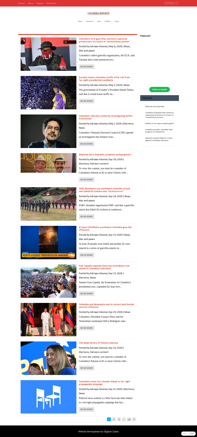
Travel (116, 20)
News (80, 20)
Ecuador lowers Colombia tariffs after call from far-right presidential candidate (104, 77)
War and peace (87, 49)
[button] (188, 433)
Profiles (107, 20)
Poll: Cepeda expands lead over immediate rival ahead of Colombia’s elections (104, 266)
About (30, 3)
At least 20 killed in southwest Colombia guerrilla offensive (105, 227)
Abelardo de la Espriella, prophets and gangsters (105, 153)
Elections (89, 20)
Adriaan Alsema (98, 45)
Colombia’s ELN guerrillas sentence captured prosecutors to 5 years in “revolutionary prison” (104, 39)
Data (99, 20)
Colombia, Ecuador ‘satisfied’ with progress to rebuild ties (159, 129)
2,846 (129, 420)
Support (39, 3)
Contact (21, 3)
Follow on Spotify (159, 88)
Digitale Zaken (111, 430)
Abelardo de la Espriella (154, 105)
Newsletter (51, 3)
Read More (86, 65)
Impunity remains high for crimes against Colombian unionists (158, 138)
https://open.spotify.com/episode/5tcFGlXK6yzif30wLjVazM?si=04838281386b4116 (46, 168)
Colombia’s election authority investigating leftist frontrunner (106, 116)
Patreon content (99, 162)
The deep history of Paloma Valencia (98, 341)
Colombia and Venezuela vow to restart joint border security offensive (106, 304)
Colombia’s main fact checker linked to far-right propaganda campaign (104, 381)
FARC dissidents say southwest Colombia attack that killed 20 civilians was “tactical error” (104, 188)
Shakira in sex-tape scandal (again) (159, 122)
